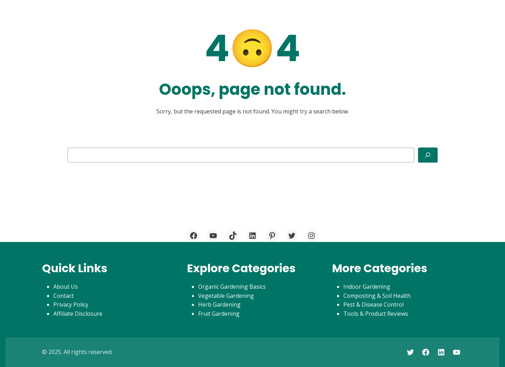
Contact (63, 296)
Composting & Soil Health (377, 296)
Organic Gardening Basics (232, 286)
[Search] (428, 155)
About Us (65, 286)
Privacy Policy (70, 304)
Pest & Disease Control (373, 304)
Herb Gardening (219, 304)
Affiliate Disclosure (77, 313)
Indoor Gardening (366, 286)
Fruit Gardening (219, 313)
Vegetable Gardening (226, 296)
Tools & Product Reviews (375, 313)
